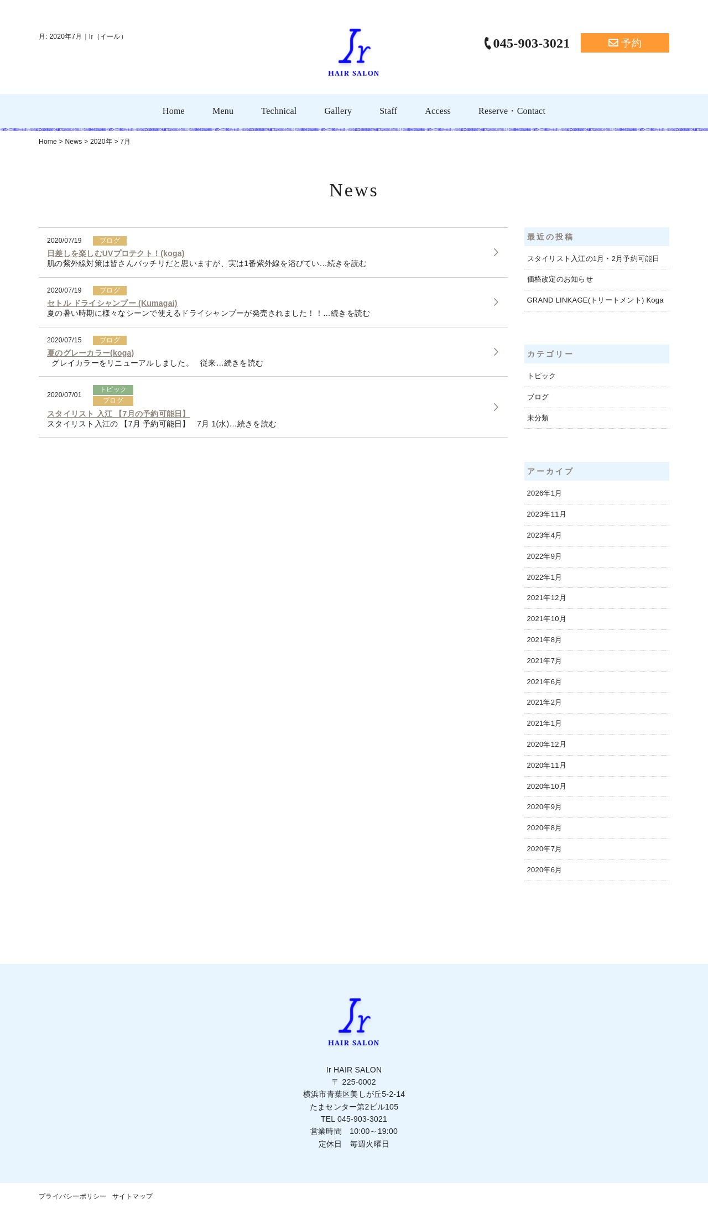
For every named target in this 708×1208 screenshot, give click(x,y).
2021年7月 (545, 661)
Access (438, 111)
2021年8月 (545, 640)
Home (174, 111)
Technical (278, 111)
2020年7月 (545, 849)
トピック (541, 376)
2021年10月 (546, 619)
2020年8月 (545, 828)
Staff (388, 111)
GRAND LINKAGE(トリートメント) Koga (595, 300)
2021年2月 (545, 702)
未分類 (538, 418)
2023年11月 (546, 514)
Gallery (338, 111)
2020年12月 (546, 744)
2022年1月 (545, 577)
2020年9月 (545, 807)
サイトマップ (132, 1196)
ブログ (538, 397)
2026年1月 (545, 493)
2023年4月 (545, 535)
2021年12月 (546, 597)
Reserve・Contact (511, 111)
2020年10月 (546, 786)
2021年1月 (545, 723)
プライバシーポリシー (73, 1196)
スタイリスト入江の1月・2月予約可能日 (593, 258)
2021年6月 (545, 682)
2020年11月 (546, 765)
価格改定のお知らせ (560, 279)
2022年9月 (545, 556)
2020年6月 (545, 870)
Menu (222, 111)
